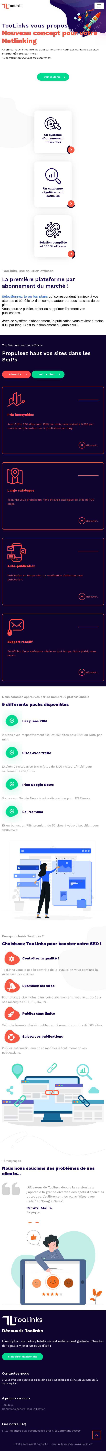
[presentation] (30, 1222)
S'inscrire (18, 374)
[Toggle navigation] (99, 6)
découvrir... (89, 445)
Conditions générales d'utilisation (23, 1408)
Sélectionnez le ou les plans (25, 296)
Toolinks (7, 1404)
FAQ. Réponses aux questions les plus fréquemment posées (41, 1430)
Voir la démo (54, 76)
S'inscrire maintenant (22, 1356)
